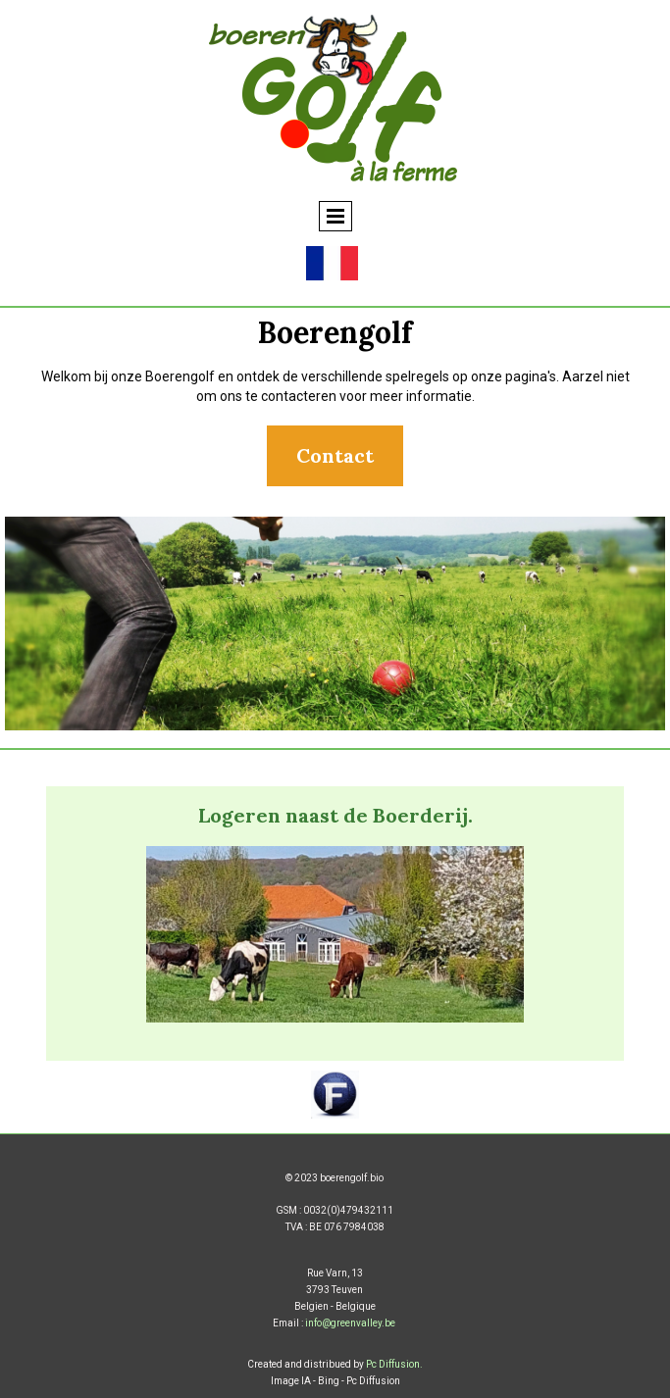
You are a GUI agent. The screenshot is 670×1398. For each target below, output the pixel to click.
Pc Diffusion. (394, 1364)
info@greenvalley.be (350, 1323)
